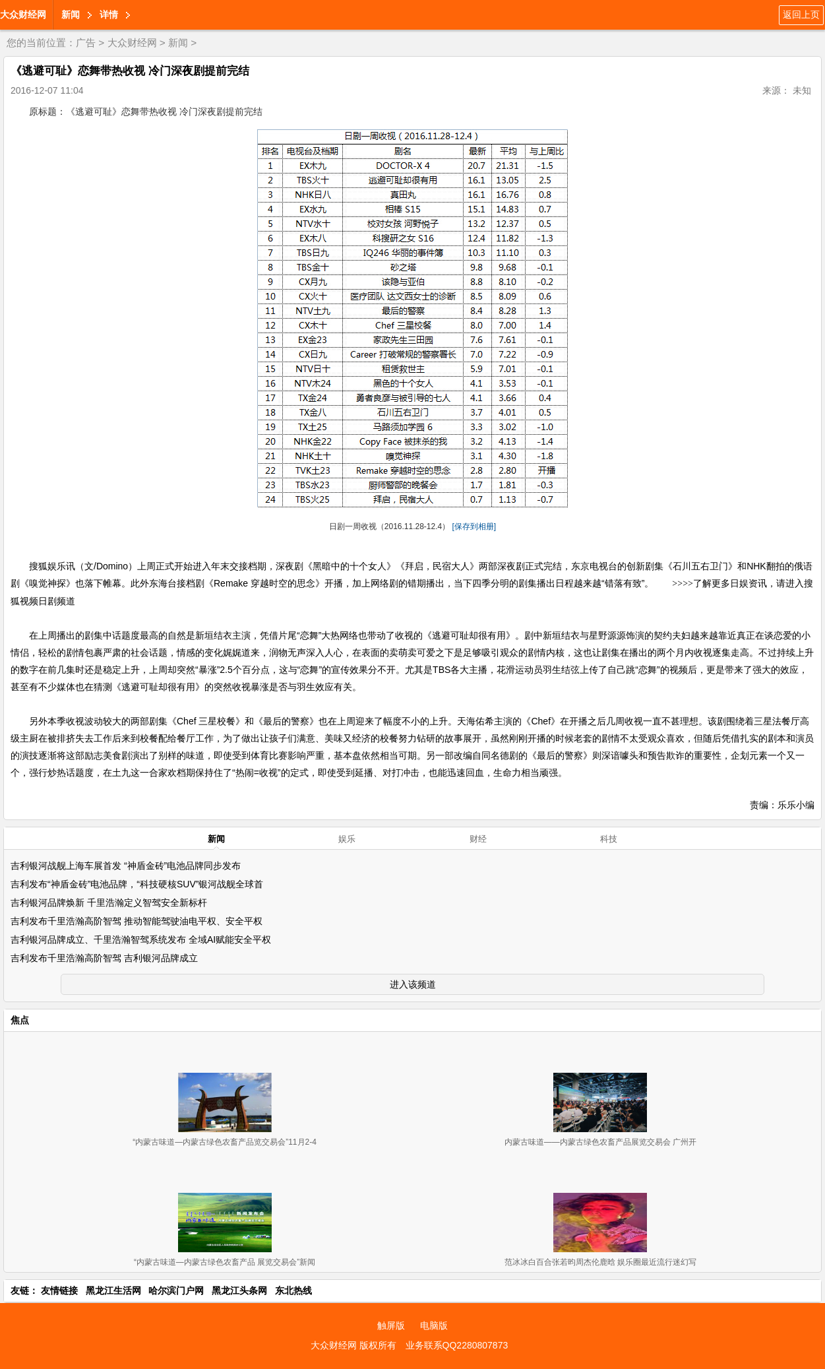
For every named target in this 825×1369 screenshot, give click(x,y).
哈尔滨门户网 (176, 1290)
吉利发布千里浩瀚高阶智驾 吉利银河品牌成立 (104, 958)
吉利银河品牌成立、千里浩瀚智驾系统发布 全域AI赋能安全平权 (141, 939)
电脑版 (434, 1325)
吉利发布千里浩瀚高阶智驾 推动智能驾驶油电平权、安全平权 (136, 921)
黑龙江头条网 (239, 1290)
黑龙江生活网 (113, 1290)
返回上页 (801, 14)
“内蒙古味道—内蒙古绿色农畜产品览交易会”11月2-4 (225, 1142)
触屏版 (391, 1325)
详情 (109, 14)
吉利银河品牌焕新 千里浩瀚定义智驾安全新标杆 (109, 902)
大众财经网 (23, 14)
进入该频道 (413, 984)
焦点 (20, 1020)
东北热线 (293, 1290)
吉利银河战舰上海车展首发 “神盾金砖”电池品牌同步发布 (126, 865)
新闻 (70, 14)
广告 (86, 42)
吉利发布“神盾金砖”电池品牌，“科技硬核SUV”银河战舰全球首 (137, 884)
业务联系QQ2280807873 (457, 1345)
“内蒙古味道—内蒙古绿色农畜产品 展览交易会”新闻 (224, 1262)
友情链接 (59, 1290)
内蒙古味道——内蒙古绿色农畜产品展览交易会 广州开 (600, 1142)
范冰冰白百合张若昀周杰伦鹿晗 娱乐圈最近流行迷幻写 (600, 1262)
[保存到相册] (474, 526)
